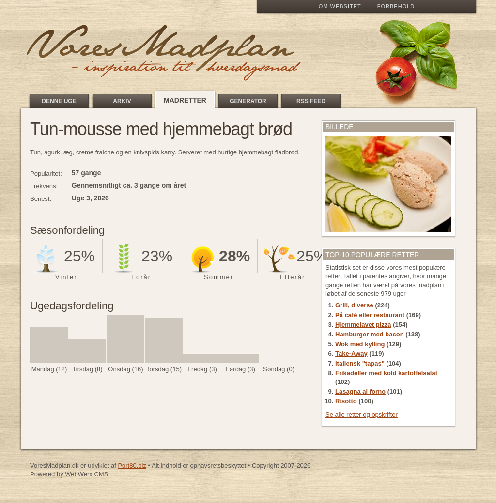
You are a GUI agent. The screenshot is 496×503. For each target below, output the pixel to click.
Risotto (346, 401)
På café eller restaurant (369, 315)
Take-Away (351, 353)
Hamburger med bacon (369, 334)
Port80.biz (132, 465)
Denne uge (59, 101)
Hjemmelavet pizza (363, 324)
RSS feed (311, 101)
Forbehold (396, 6)
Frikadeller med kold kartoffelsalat (386, 373)
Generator (248, 101)
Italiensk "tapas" (360, 363)
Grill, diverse (354, 305)
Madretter (185, 100)
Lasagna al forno (360, 391)
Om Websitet (340, 6)
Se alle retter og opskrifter (362, 414)
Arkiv (122, 101)
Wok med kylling (360, 344)
